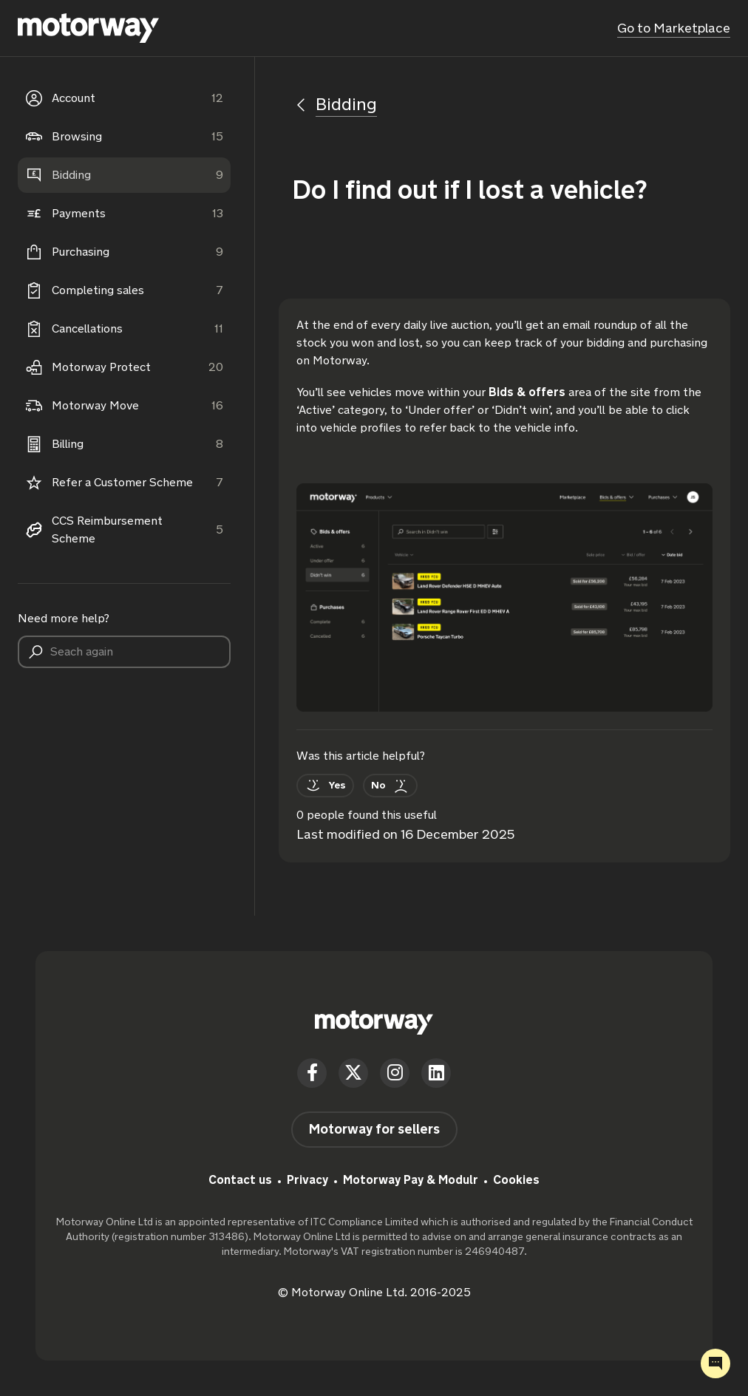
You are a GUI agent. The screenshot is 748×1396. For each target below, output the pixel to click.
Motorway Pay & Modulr (410, 1180)
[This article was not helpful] (390, 785)
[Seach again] (124, 652)
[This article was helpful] (325, 785)
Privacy (307, 1180)
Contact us (240, 1180)
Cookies (516, 1180)
